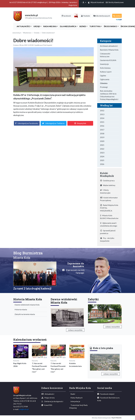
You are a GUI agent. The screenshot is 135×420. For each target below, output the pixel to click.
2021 (102, 145)
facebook (66, 16)
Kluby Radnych (76, 398)
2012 (102, 110)
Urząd (36, 26)
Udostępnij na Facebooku (27, 123)
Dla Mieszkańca (67, 26)
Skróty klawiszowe (115, 2)
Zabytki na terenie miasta (24, 314)
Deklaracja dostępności (52, 401)
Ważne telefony (107, 185)
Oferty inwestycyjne (105, 191)
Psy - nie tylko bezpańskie (107, 239)
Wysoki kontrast (96, 2)
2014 (102, 118)
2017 (102, 130)
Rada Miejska (49, 26)
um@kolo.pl (24, 409)
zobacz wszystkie (75, 330)
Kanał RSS (47, 405)
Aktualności (23, 26)
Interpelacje (74, 401)
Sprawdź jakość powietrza (108, 231)
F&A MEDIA (116, 418)
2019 (102, 137)
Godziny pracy (107, 180)
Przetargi (104, 87)
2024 (102, 156)
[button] (92, 362)
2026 (102, 164)
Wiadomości (27, 33)
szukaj (117, 16)
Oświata (36, 33)
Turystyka (94, 26)
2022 (102, 149)
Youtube (85, 16)
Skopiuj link (81, 123)
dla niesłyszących (101, 16)
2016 (102, 126)
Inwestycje (104, 64)
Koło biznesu (105, 68)
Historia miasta (20, 309)
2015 (102, 122)
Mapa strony (48, 398)
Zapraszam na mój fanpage (73, 271)
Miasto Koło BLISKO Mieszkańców (109, 216)
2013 (102, 114)
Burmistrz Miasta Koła (109, 50)
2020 (102, 141)
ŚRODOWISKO (110, 26)
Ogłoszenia (104, 79)
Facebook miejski (105, 394)
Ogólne (103, 75)
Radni (72, 394)
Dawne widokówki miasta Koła (26, 305)
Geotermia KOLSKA (108, 60)
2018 (102, 133)
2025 (102, 160)
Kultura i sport (105, 72)
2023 (102, 152)
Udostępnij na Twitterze (54, 123)
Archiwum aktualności (109, 46)
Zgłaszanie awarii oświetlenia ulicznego (108, 224)
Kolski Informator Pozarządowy (109, 198)
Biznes (82, 26)
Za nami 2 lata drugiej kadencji (32, 288)
